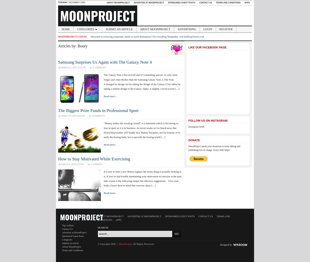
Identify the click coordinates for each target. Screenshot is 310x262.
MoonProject (97, 15)
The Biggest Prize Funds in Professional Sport (98, 110)
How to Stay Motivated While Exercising (94, 158)
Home (66, 29)
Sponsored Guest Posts (181, 3)
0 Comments (99, 68)
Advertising (187, 29)
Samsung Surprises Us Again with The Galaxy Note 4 (105, 62)
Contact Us (205, 3)
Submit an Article (119, 29)
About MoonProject (118, 3)
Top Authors (68, 225)
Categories (87, 29)
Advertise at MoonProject (149, 3)
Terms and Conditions (228, 3)
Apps (247, 3)
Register (226, 29)
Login (207, 29)
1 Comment (97, 164)
